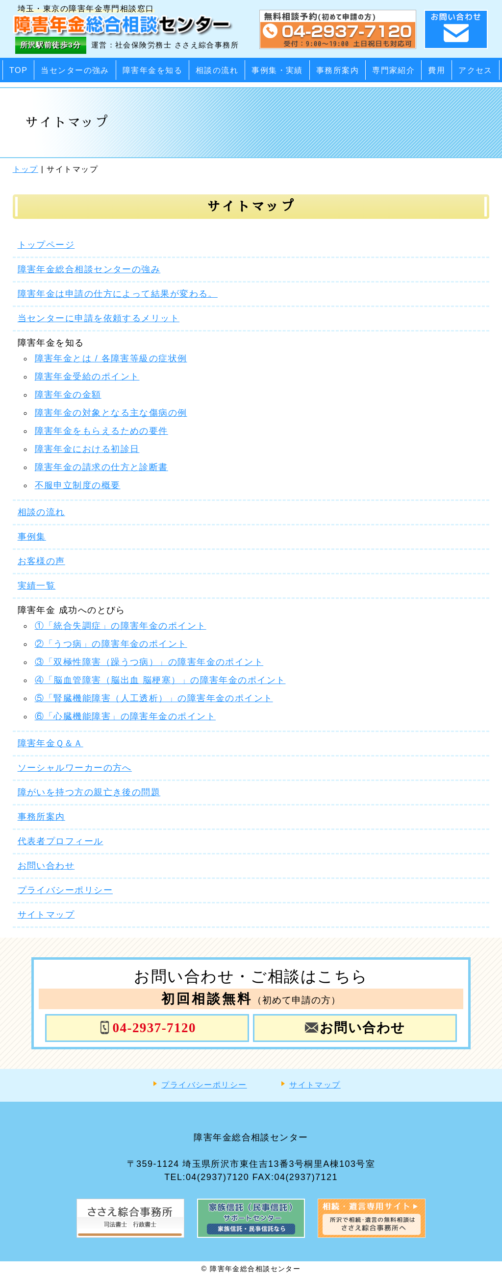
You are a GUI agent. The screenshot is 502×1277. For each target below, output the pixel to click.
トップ (25, 169)
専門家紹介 (393, 70)
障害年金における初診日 (87, 449)
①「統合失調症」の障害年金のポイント (120, 626)
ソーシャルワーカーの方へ (75, 768)
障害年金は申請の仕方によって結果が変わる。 (118, 294)
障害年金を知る (152, 70)
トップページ (46, 245)
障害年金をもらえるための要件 (101, 431)
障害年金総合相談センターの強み (89, 269)
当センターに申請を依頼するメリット (98, 318)
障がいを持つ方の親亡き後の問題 (89, 792)
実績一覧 (37, 586)
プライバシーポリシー (65, 890)
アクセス (475, 70)
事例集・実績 (277, 70)
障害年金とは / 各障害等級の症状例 (111, 358)
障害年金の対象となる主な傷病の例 (111, 413)
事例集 (32, 537)
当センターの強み (75, 70)
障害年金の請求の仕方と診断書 (101, 467)
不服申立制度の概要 (78, 485)
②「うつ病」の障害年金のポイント (111, 644)
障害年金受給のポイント (87, 376)
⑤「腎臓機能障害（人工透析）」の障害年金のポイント (154, 698)
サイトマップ (46, 915)
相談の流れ (217, 70)
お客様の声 (41, 561)
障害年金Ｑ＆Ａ (50, 743)
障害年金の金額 (68, 395)
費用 (436, 70)
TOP (18, 70)
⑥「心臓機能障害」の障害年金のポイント (125, 716)
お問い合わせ (46, 866)
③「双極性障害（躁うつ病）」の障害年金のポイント (149, 662)
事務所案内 (337, 70)
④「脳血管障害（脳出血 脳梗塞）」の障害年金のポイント (160, 680)
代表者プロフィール (60, 841)
